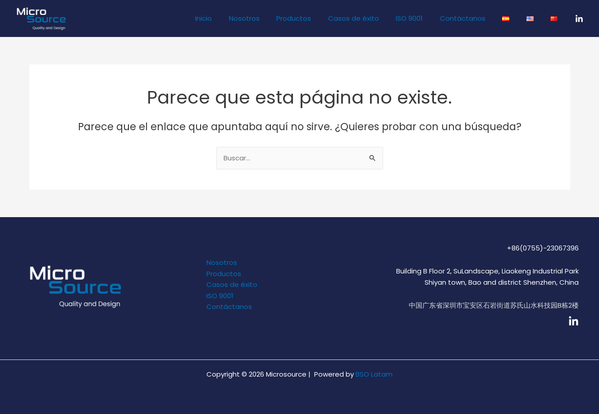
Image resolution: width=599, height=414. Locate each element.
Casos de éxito (372, 18)
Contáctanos (474, 18)
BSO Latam (374, 374)
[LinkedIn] (579, 19)
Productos (315, 18)
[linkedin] (573, 321)
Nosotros (269, 18)
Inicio (232, 18)
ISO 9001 (424, 18)
